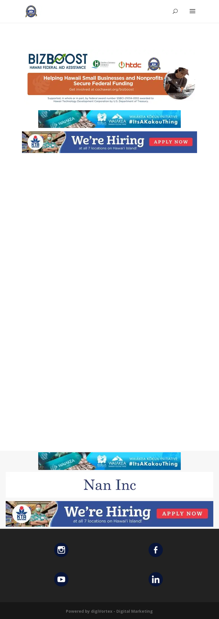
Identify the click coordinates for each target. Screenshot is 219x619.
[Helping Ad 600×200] (109, 105)
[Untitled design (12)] (109, 496)
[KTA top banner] (109, 151)
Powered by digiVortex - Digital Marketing (109, 611)
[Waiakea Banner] (109, 126)
